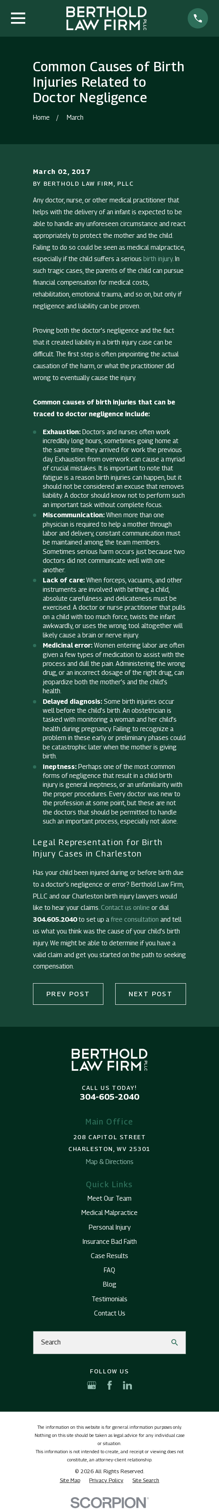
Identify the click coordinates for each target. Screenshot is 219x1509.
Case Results (109, 1256)
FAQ (109, 1270)
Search (51, 1342)
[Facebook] (109, 1385)
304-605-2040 (109, 1097)
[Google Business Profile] (91, 1385)
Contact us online (125, 908)
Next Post (151, 994)
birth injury (158, 259)
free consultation (135, 919)
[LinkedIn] (127, 1385)
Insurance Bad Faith (110, 1241)
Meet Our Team (109, 1198)
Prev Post (68, 994)
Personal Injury (110, 1227)
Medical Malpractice (109, 1213)
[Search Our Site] (174, 1342)
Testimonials (109, 1299)
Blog (109, 1284)
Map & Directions (110, 1162)
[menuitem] (70, 1480)
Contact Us (109, 1313)
